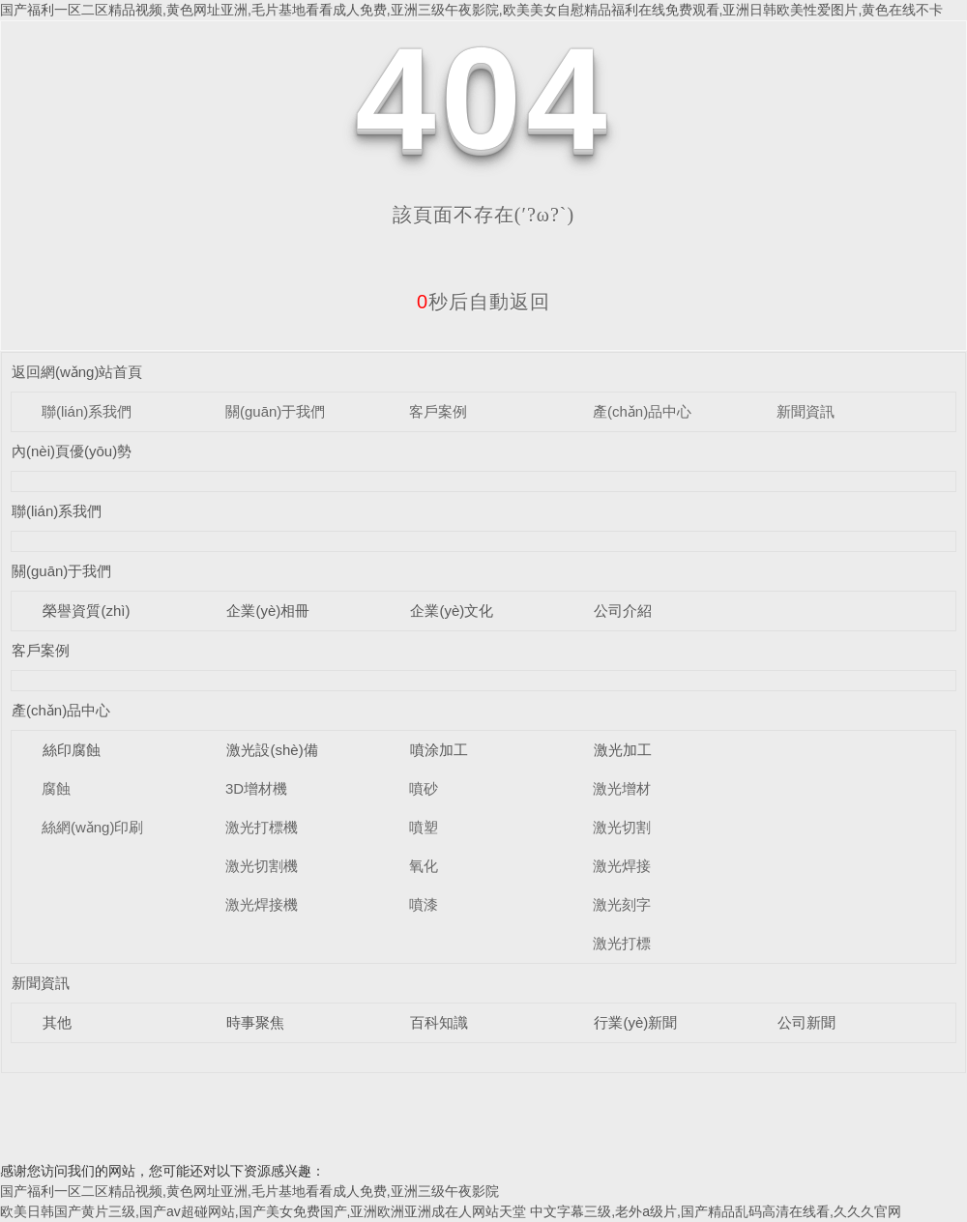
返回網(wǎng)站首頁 (77, 372)
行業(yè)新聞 (635, 1022)
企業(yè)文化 (451, 610)
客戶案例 (438, 411)
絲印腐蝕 (72, 750)
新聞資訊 (806, 411)
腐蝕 (56, 788)
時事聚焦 (255, 1022)
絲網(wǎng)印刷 (93, 827)
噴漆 (423, 904)
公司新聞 (806, 1022)
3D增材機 (256, 788)
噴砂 (423, 788)
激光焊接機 (261, 904)
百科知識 (439, 1022)
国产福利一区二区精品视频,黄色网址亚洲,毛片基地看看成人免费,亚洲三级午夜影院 (249, 1191)
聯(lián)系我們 (87, 411)
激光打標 (622, 943)
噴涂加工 (439, 750)
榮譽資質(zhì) (86, 610)
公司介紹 (623, 610)
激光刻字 (622, 904)
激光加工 (623, 750)
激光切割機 (261, 866)
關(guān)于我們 (275, 411)
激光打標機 (261, 827)
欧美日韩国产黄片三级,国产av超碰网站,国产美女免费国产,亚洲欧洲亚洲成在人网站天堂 (263, 1211)
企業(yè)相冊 (267, 610)
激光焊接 (622, 866)
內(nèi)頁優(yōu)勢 (72, 451)
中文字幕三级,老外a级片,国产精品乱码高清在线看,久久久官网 (715, 1211)
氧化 (423, 866)
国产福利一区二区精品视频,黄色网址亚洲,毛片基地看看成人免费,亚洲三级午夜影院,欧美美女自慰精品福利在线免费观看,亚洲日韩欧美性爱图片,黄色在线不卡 (471, 9)
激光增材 (622, 788)
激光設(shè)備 (271, 750)
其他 (57, 1022)
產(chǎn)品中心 (642, 411)
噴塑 (423, 827)
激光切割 (622, 827)
